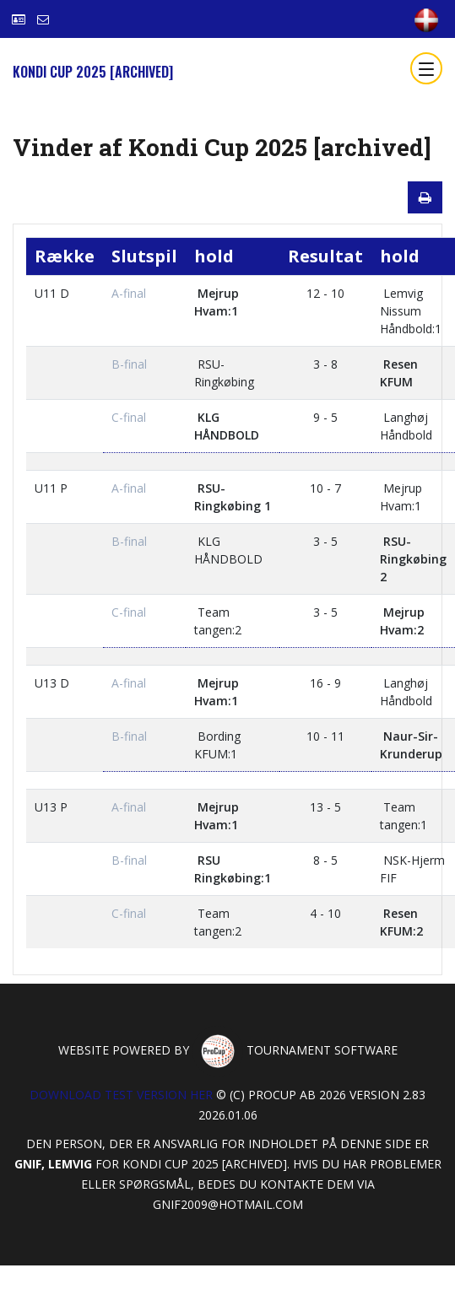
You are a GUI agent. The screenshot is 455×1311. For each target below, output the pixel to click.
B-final (129, 364)
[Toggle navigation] (426, 68)
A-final (128, 293)
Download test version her (121, 1095)
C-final (128, 417)
